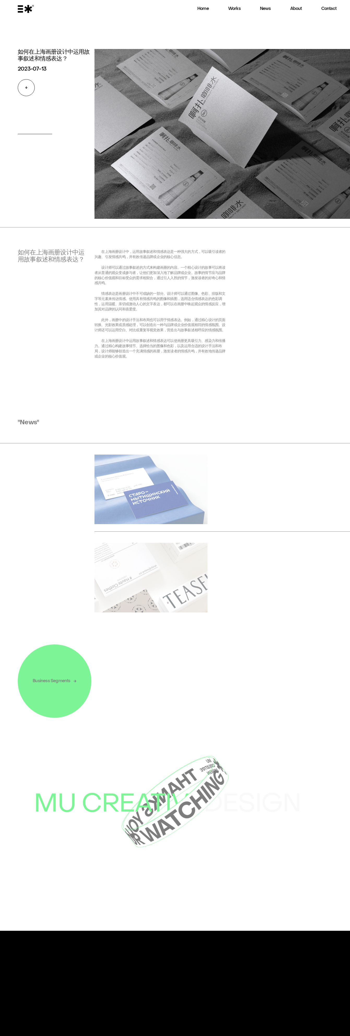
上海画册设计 (115, 255)
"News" (28, 426)
